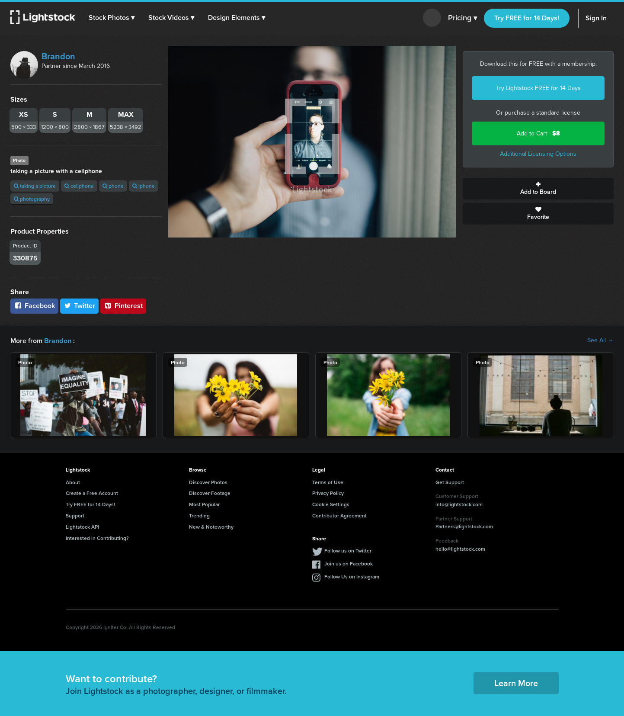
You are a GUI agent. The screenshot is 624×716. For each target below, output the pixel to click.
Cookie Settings (330, 503)
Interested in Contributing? (97, 537)
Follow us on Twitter (347, 550)
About (73, 481)
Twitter (80, 306)
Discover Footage (209, 492)
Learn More (516, 682)
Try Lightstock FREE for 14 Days (538, 88)
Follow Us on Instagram (351, 576)
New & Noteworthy (211, 526)
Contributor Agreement (339, 515)
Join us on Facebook (348, 563)
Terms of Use (327, 481)
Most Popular (204, 503)
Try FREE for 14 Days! (526, 18)
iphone (143, 185)
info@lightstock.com (459, 503)
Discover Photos (208, 481)
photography (32, 198)
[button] (112, 18)
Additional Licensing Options (538, 153)
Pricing (462, 18)
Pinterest (123, 306)
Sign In (596, 18)
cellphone (79, 185)
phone (113, 185)
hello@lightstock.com (460, 548)
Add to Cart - (538, 133)
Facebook (34, 306)
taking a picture (35, 185)
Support (75, 515)
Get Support (449, 481)
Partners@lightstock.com (464, 526)
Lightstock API (82, 526)
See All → (600, 340)
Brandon (58, 56)
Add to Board (538, 188)
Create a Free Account (92, 492)
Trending (199, 515)
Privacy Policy (328, 492)
